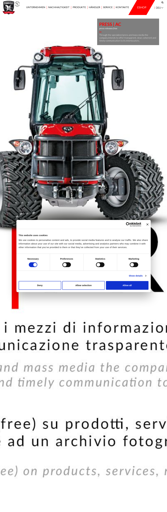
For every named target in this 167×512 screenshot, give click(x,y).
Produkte (79, 9)
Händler (94, 9)
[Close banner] (147, 224)
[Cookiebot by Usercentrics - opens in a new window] (128, 224)
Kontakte (122, 9)
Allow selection (83, 285)
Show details (136, 275)
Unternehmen (35, 9)
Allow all (127, 285)
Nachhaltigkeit (59, 9)
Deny (40, 285)
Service (108, 9)
